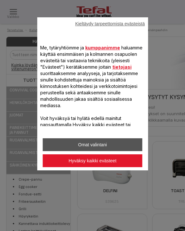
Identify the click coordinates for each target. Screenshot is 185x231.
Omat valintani (92, 144)
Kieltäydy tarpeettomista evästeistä (110, 23)
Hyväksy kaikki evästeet (92, 160)
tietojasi (122, 67)
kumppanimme (102, 47)
